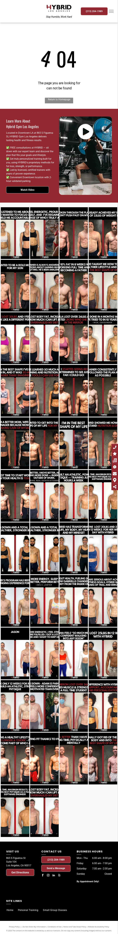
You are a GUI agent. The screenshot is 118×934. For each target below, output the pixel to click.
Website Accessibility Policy (98, 927)
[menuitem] (10, 910)
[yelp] (59, 875)
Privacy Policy (14, 927)
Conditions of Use (55, 927)
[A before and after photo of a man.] (73, 233)
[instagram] (48, 875)
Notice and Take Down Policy (74, 927)
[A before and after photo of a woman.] (15, 233)
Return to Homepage (59, 99)
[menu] (111, 11)
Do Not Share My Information (34, 927)
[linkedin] (54, 875)
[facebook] (43, 875)
